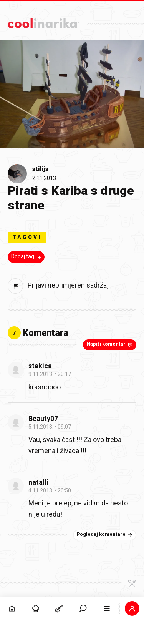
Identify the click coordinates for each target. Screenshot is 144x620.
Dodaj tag (27, 257)
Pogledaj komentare (105, 535)
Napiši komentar (110, 344)
